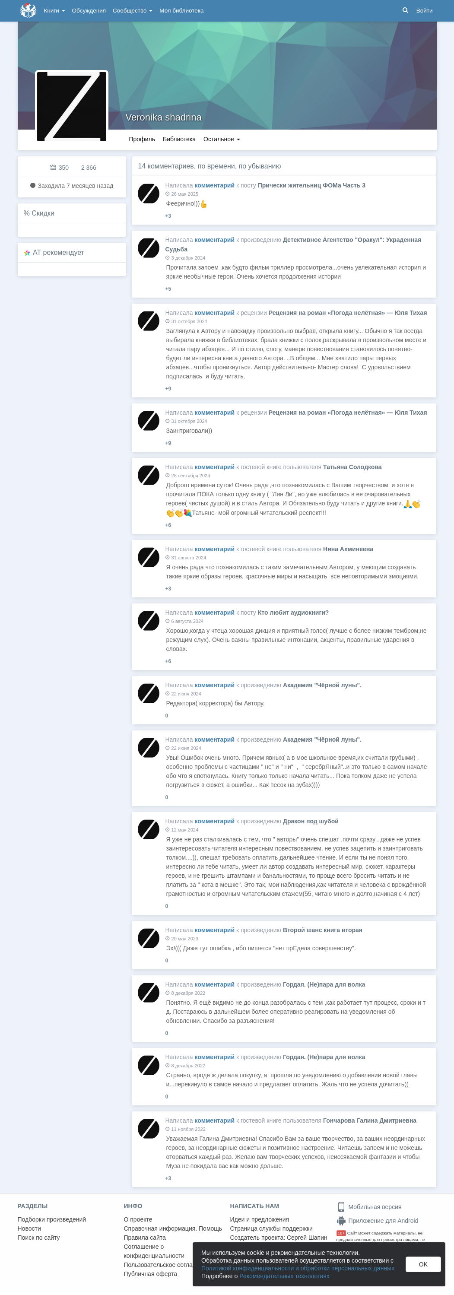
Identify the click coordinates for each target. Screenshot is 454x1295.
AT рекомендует (58, 252)
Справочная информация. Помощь (173, 1228)
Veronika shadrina (164, 117)
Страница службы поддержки (271, 1228)
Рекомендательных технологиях (284, 1276)
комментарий (214, 185)
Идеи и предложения (259, 1219)
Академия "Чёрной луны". (322, 685)
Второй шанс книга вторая (322, 930)
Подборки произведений (52, 1219)
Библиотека (179, 139)
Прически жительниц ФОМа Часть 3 (311, 185)
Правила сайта (145, 1237)
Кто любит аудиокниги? (293, 612)
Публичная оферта (151, 1273)
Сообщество (132, 10)
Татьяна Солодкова (352, 466)
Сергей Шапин (307, 1237)
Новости (29, 1228)
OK (423, 1264)
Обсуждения (89, 10)
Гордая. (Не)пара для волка (324, 984)
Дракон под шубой (311, 821)
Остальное (221, 139)
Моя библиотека (181, 10)
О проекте (138, 1219)
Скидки (43, 213)
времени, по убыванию (244, 166)
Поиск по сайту (39, 1237)
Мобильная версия (369, 1207)
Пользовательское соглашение (167, 1264)
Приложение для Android (378, 1220)
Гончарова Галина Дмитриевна (369, 1120)
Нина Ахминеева (348, 549)
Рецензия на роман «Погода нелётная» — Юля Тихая (348, 312)
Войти (424, 10)
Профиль (142, 139)
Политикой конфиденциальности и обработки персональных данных (297, 1268)
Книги (54, 10)
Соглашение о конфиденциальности (154, 1251)
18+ (341, 1233)
